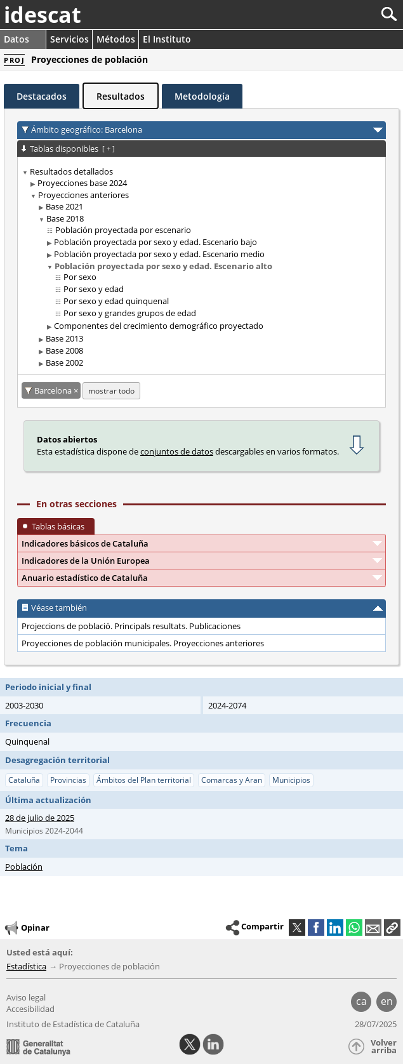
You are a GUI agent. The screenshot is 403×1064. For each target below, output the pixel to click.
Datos (16, 39)
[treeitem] (199, 267)
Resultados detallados (71, 171)
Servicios (69, 39)
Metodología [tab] (202, 96)
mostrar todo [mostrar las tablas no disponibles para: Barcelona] (111, 390)
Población (24, 866)
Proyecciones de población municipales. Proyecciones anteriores (143, 643)
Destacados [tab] (42, 96)
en (387, 1001)
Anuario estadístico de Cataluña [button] (85, 577)
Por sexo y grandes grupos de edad (129, 313)
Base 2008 (64, 350)
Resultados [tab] (120, 96)
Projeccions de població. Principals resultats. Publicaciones (131, 626)
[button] (392, 927)
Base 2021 (64, 206)
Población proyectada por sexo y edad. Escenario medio (159, 254)
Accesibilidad (30, 1008)
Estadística (26, 966)
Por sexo (79, 277)
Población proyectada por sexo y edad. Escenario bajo (155, 242)
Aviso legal (26, 997)
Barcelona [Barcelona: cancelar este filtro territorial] (54, 390)
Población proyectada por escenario (123, 230)
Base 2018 (65, 218)
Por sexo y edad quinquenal (116, 301)
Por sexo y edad (93, 289)
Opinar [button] (26, 928)
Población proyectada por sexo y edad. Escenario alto (163, 266)
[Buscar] (347, 14)
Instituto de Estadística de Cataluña (73, 1024)
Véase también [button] (59, 607)
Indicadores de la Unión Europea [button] (86, 560)
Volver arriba (384, 1046)
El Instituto (167, 39)
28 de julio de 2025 (39, 817)
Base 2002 (64, 362)
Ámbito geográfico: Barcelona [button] (86, 129)
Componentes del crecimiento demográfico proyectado (158, 325)
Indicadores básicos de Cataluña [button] (85, 543)
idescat (42, 14)
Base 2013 (64, 338)
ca (361, 1001)
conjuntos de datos (176, 451)
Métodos (115, 39)
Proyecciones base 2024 (82, 183)
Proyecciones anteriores (83, 195)
